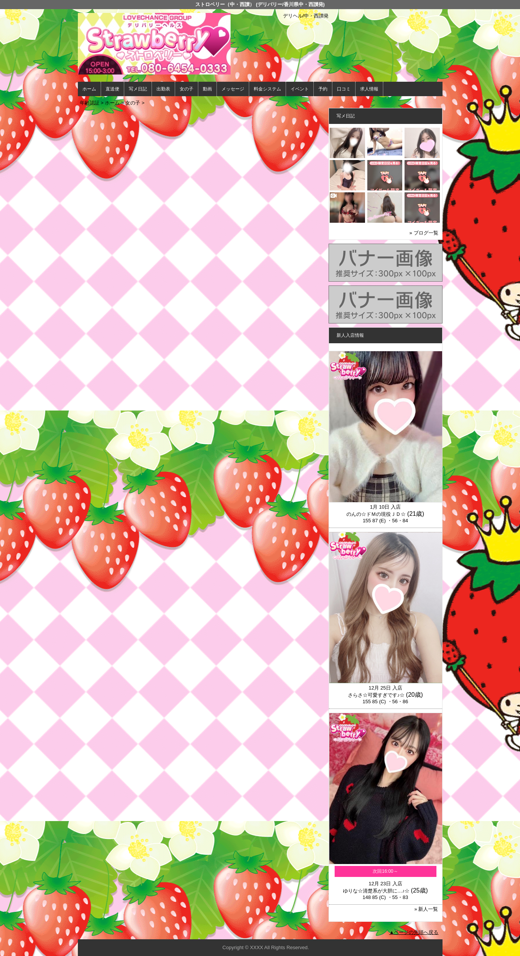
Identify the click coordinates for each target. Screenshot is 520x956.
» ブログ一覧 (423, 233)
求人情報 (369, 89)
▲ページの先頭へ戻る (414, 932)
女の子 (186, 89)
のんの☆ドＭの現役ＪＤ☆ (376, 514)
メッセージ (232, 89)
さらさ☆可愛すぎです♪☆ (376, 695)
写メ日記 (138, 89)
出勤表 (163, 89)
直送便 (112, 89)
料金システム (267, 89)
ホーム (89, 89)
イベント (300, 89)
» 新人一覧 (426, 909)
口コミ (344, 89)
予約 (322, 89)
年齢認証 (90, 103)
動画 (207, 89)
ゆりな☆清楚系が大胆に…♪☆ (376, 891)
